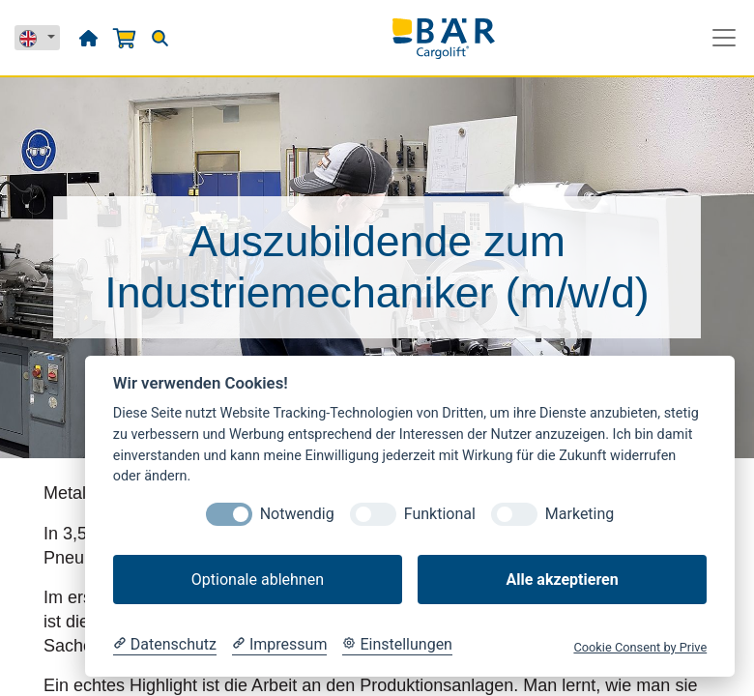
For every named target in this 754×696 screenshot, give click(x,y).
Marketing (579, 514)
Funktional (440, 514)
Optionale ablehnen (257, 579)
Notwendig (297, 514)
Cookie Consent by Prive (640, 647)
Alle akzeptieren (562, 579)
